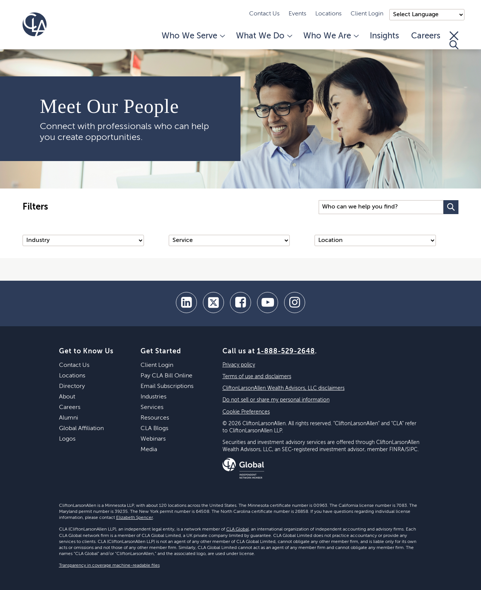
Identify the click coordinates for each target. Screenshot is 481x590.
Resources (155, 418)
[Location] (375, 240)
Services (152, 407)
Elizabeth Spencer (134, 517)
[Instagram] (294, 302)
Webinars (153, 439)
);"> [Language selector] (426, 14)
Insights (384, 36)
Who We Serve (193, 36)
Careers (425, 36)
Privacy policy (238, 365)
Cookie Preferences (246, 412)
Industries (153, 397)
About (67, 397)
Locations (328, 14)
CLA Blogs (154, 429)
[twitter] (213, 302)
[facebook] (240, 302)
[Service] (229, 240)
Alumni (68, 418)
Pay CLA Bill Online (166, 376)
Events (297, 14)
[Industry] (83, 240)
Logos (67, 439)
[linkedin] (186, 302)
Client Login (367, 14)
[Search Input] (381, 207)
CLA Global (237, 529)
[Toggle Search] (453, 40)
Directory (72, 386)
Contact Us (264, 14)
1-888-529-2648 (286, 351)
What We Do (263, 36)
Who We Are (330, 36)
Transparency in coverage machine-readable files (109, 565)
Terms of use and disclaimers (256, 376)
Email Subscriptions (167, 386)
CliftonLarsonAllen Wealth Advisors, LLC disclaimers (283, 388)
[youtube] (267, 302)
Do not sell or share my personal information (276, 400)
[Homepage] (35, 24)
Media (149, 450)
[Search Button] (450, 207)
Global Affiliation (81, 429)
